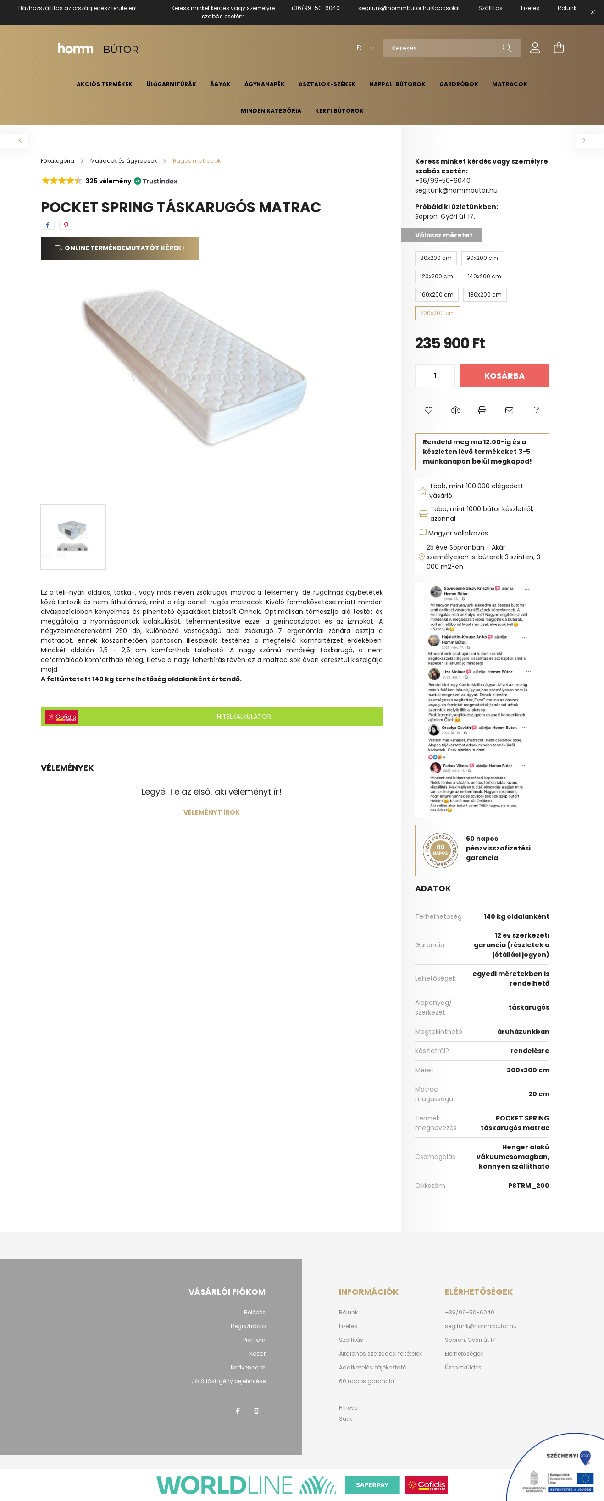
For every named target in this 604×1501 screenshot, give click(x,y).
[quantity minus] (422, 376)
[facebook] (48, 225)
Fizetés (348, 1326)
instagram (256, 1411)
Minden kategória (271, 111)
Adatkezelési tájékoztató (372, 1367)
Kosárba (504, 375)
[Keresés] (452, 48)
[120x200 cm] (436, 276)
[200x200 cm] (437, 313)
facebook (238, 1411)
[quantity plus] (447, 376)
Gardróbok (458, 84)
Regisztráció (248, 1326)
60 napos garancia (366, 1381)
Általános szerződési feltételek (380, 1354)
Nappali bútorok (397, 84)
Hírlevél (349, 1408)
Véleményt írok (211, 812)
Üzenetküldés (463, 1367)
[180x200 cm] (485, 295)
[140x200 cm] (484, 276)
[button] (109, 181)
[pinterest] (66, 225)
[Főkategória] (58, 161)
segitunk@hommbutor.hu (394, 8)
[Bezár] (592, 12)
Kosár (257, 1354)
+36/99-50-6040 (315, 8)
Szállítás (351, 1340)
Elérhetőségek (464, 1354)
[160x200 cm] (437, 295)
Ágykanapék (264, 84)
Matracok (509, 84)
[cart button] (559, 48)
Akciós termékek (105, 84)
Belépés (255, 1312)
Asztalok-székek (327, 84)
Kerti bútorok (339, 111)
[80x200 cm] (436, 258)
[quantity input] (435, 376)
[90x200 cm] (482, 258)
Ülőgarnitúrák (171, 84)
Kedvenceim (248, 1367)
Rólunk (348, 1312)
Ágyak (220, 84)
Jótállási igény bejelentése (229, 1381)
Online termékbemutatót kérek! (124, 248)
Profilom (254, 1340)
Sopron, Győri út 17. (471, 1340)
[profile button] (535, 48)
